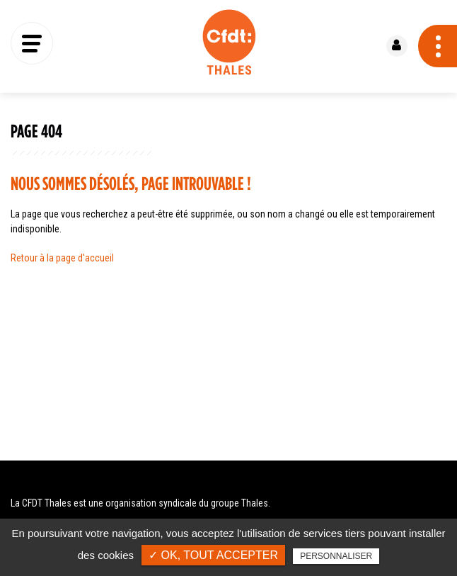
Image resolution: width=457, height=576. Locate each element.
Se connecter (396, 46)
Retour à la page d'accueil (62, 258)
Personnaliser (336, 556)
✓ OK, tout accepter (213, 555)
